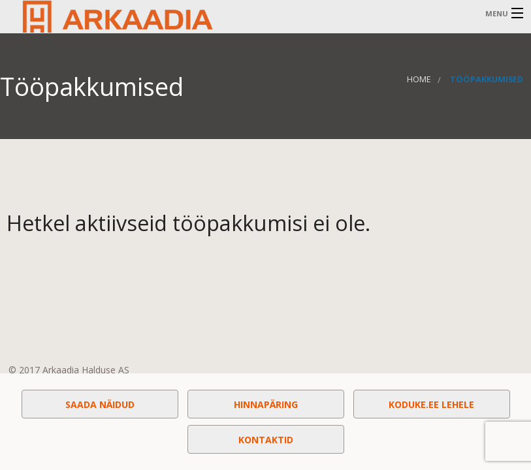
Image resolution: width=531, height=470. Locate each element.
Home (419, 79)
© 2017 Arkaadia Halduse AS (68, 370)
